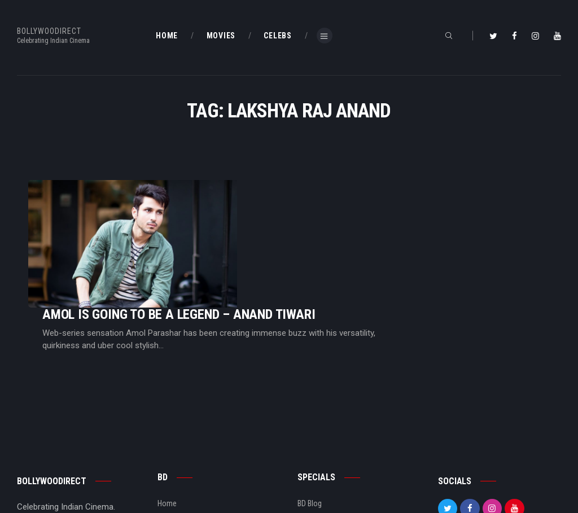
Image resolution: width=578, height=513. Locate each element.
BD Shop (311, 436)
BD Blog (169, 436)
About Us (172, 454)
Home (167, 418)
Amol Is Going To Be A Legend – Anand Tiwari (319, 208)
